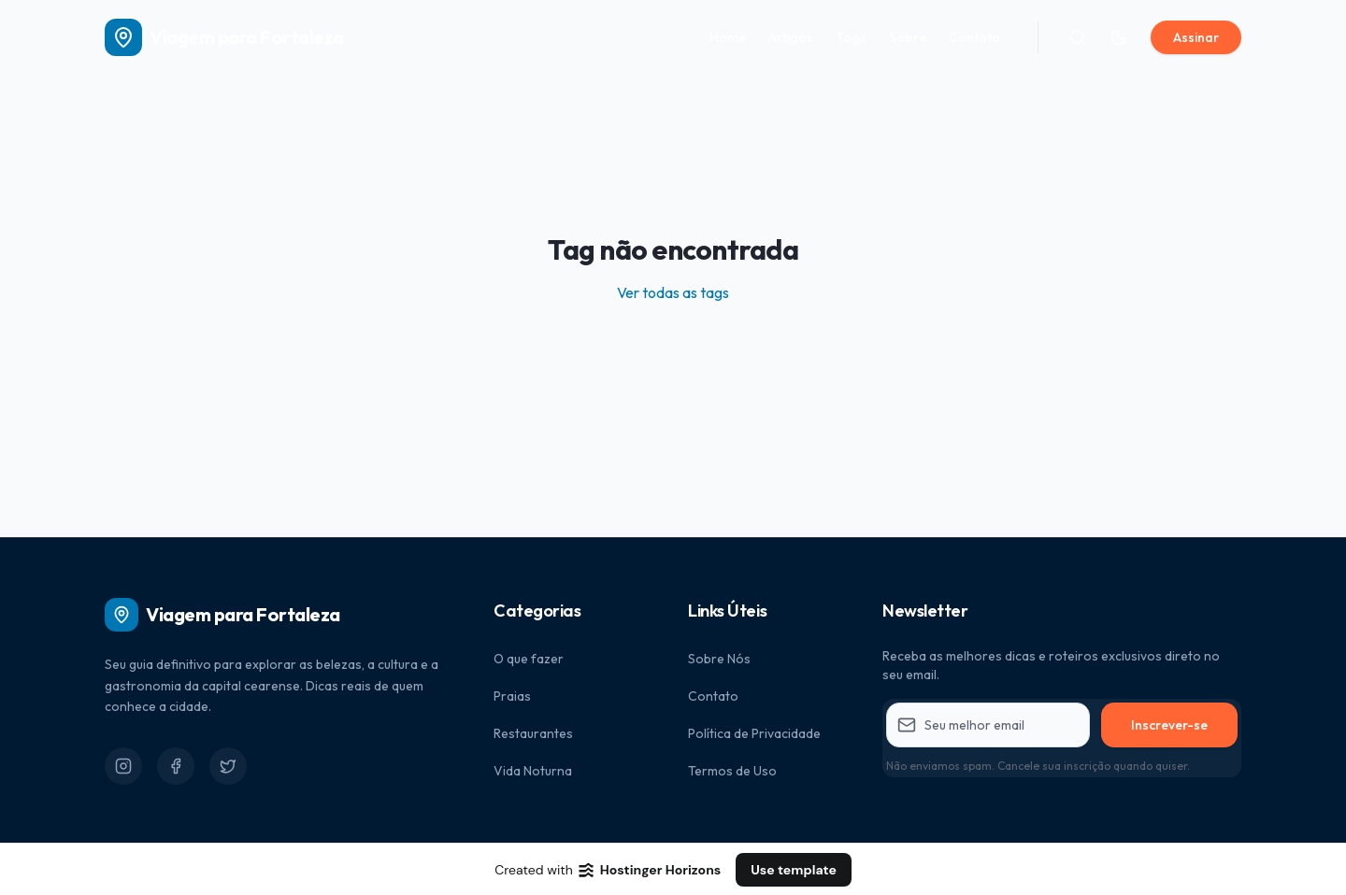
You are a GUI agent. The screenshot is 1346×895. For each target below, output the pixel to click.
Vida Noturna (533, 770)
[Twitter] (228, 766)
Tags (851, 37)
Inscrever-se (1169, 725)
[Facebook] (175, 766)
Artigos (790, 37)
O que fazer (529, 658)
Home (727, 37)
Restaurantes (533, 733)
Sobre (907, 37)
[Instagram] (123, 766)
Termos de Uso (732, 770)
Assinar (1196, 37)
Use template (794, 869)
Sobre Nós (719, 658)
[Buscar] (1078, 37)
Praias (512, 696)
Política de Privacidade (754, 733)
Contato (974, 37)
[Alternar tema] (1119, 37)
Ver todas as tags (673, 292)
